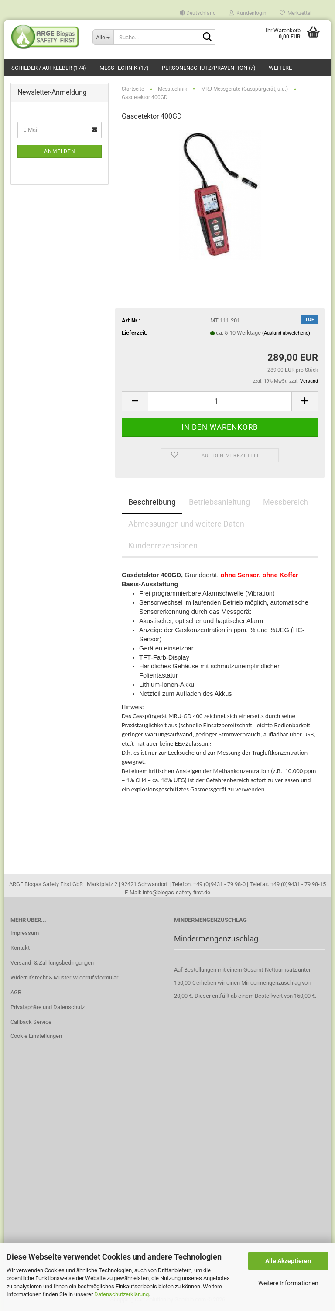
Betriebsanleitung (219, 502)
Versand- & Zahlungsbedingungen (52, 962)
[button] (197, 11)
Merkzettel (295, 12)
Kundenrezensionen (163, 545)
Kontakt (20, 948)
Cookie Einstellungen (36, 1036)
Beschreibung (152, 502)
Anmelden (59, 151)
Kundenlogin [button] (248, 12)
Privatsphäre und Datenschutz (47, 1007)
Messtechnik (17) (124, 68)
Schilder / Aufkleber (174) (48, 68)
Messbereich (285, 502)
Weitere (280, 68)
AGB (15, 992)
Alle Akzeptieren (288, 1260)
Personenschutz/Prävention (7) (209, 68)
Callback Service (30, 1022)
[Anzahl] (220, 401)
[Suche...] (102, 37)
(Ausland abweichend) (286, 333)
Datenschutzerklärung (121, 1294)
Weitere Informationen (288, 1283)
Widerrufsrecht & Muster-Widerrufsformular (64, 977)
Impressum (24, 933)
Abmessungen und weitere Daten (186, 523)
